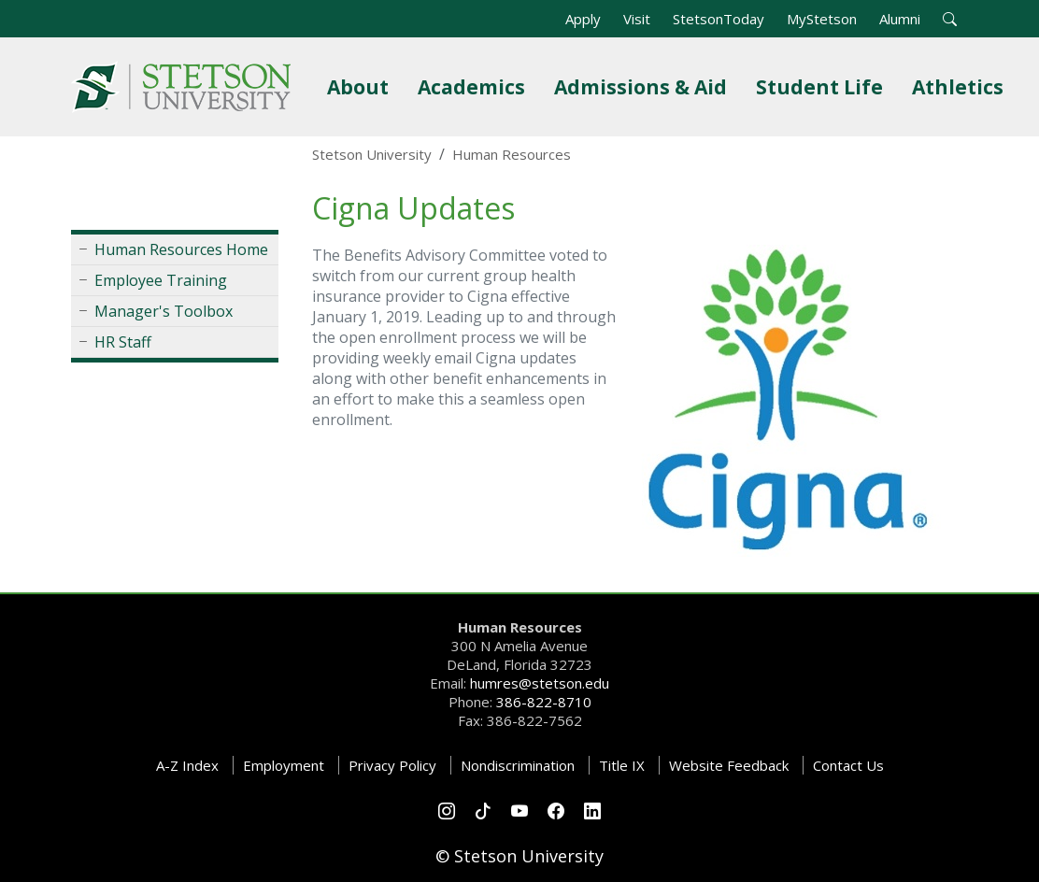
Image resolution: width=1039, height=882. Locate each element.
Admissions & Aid (644, 86)
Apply (583, 18)
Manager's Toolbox (163, 311)
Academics (475, 86)
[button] (950, 18)
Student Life (823, 86)
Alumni (899, 18)
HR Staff (122, 342)
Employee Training (160, 280)
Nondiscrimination (518, 765)
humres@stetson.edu (539, 683)
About (361, 86)
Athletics (961, 86)
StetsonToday (718, 18)
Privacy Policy (392, 765)
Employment (283, 765)
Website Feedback (729, 765)
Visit (636, 18)
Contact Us (848, 765)
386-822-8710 (543, 701)
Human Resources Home (181, 249)
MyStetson (822, 18)
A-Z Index (187, 765)
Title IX (622, 765)
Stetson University (372, 154)
